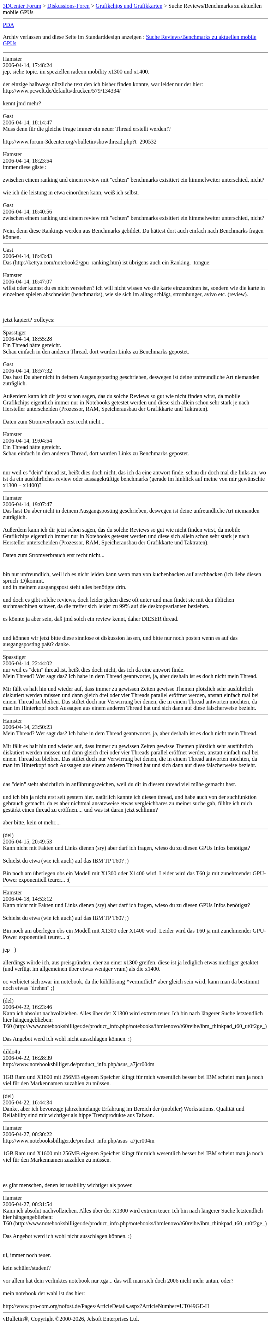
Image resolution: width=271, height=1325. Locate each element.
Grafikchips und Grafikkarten (129, 6)
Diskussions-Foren (68, 6)
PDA (8, 25)
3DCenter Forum (22, 6)
